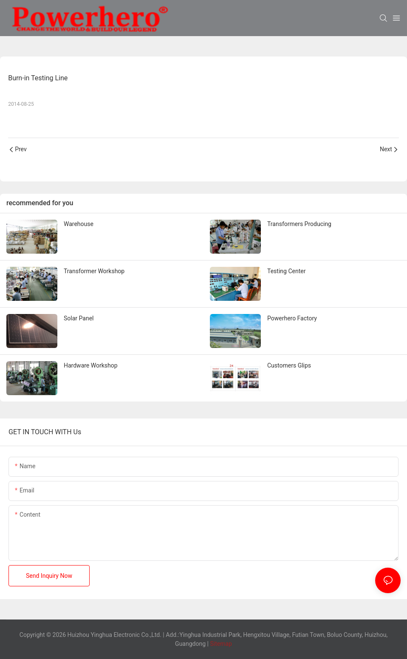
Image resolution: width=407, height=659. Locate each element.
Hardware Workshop (91, 365)
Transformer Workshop (94, 271)
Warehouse (78, 224)
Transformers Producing (299, 224)
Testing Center (286, 271)
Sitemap (220, 643)
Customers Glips (289, 365)
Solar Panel (78, 318)
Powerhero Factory (292, 318)
